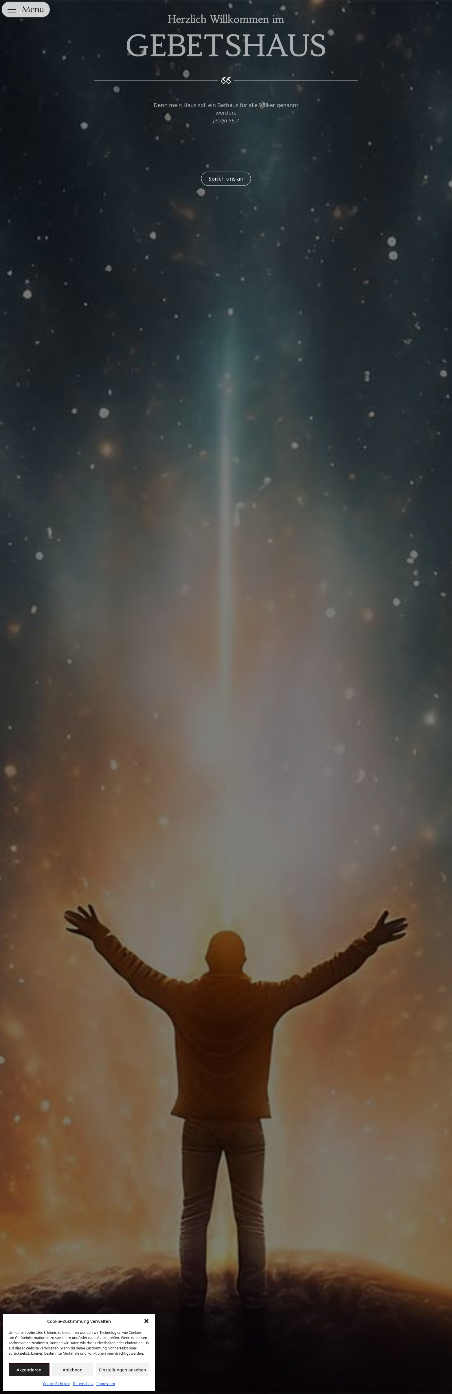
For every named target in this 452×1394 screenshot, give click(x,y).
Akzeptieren (28, 1370)
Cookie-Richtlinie (56, 1383)
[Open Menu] (12, 9)
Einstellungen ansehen (122, 1370)
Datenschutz (83, 1383)
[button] (146, 1321)
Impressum (105, 1383)
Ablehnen (73, 1370)
